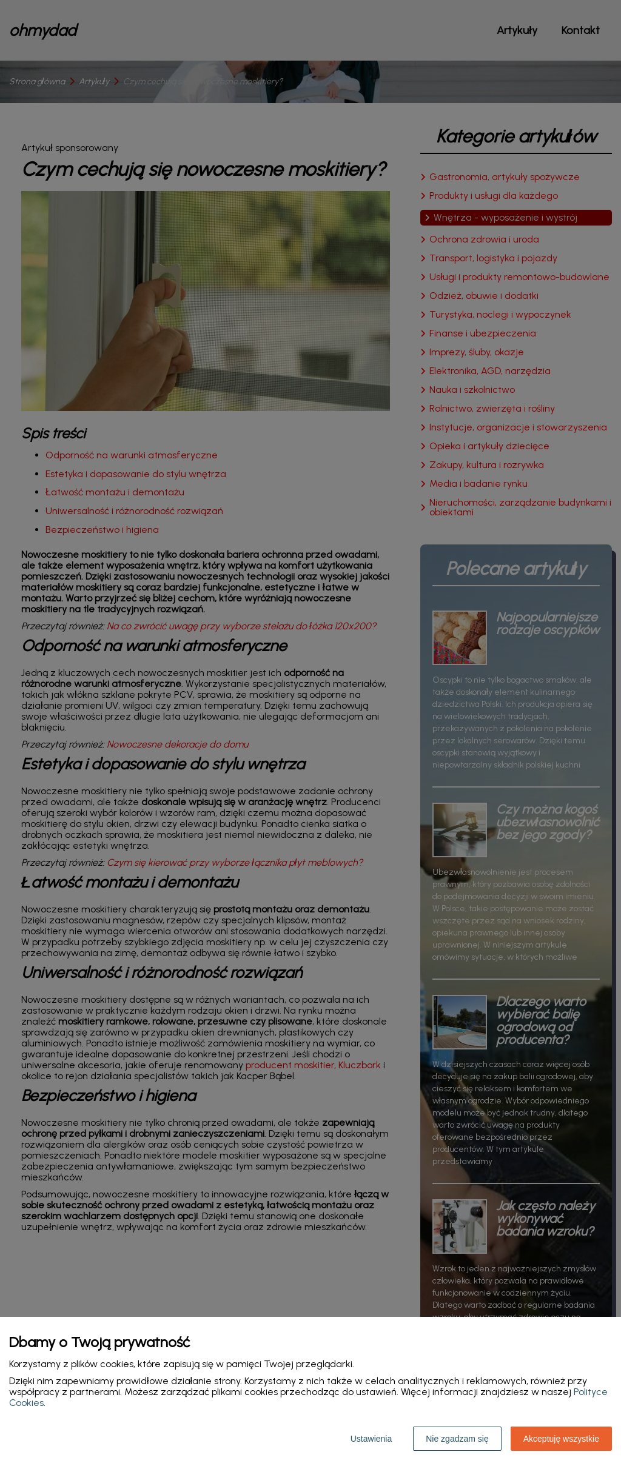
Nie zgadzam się (457, 1439)
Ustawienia (371, 1439)
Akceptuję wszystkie (561, 1439)
